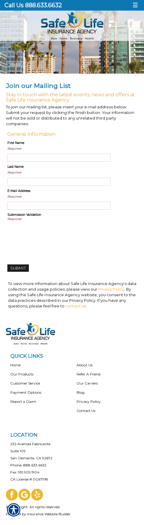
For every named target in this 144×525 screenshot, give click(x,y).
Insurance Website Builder (49, 514)
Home (15, 365)
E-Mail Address (18, 191)
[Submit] (18, 268)
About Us (84, 365)
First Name (15, 143)
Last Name (15, 167)
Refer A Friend (88, 374)
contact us (75, 306)
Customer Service (25, 383)
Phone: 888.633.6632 (28, 465)
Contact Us (86, 410)
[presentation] (52, 235)
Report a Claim (23, 401)
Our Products (22, 374)
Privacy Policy (111, 289)
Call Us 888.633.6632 (33, 5)
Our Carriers (87, 383)
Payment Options (25, 392)
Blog (81, 392)
